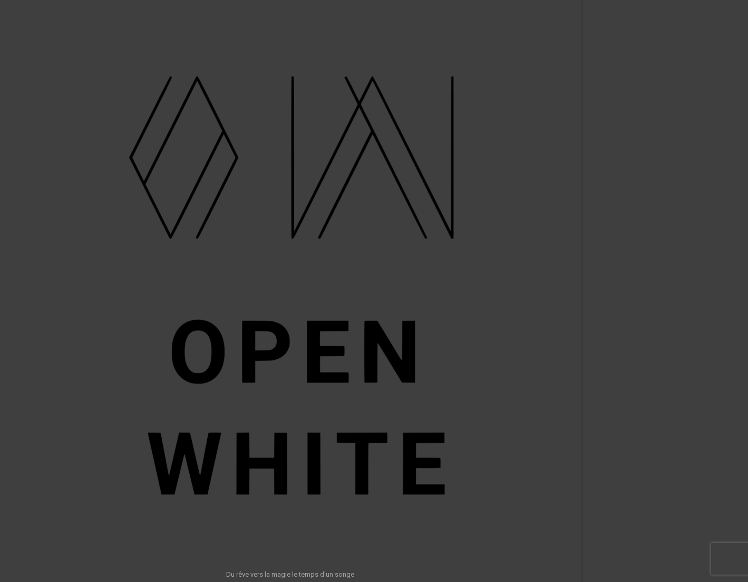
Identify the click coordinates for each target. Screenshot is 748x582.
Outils (128, 330)
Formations (119, 308)
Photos (125, 244)
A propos (122, 372)
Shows (126, 223)
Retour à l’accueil (373, 250)
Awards (125, 266)
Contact (125, 394)
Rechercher (626, 539)
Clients (126, 287)
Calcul (127, 351)
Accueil (126, 201)
